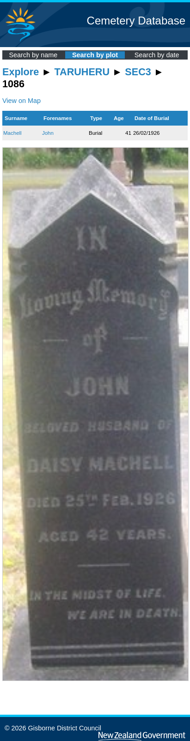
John (48, 133)
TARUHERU (82, 72)
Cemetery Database (136, 20)
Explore (20, 72)
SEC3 (138, 72)
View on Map (21, 100)
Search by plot (95, 55)
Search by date (157, 55)
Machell (12, 133)
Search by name (33, 55)
